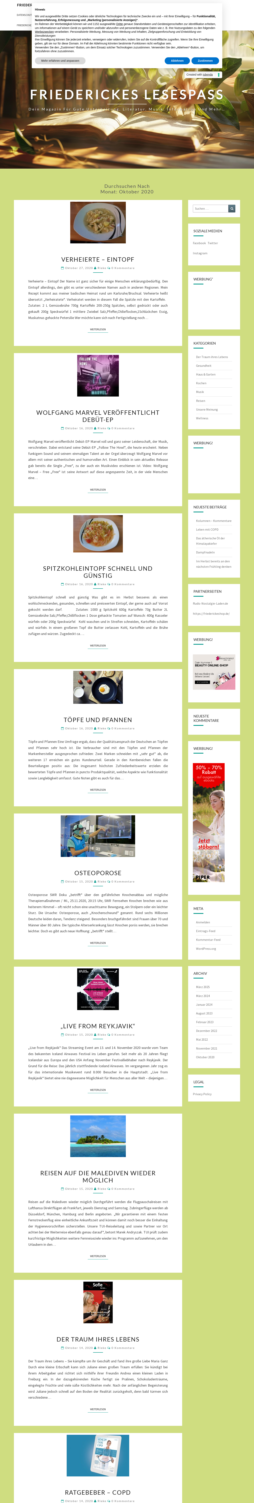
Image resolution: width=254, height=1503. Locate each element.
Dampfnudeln (205, 552)
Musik (200, 392)
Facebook (199, 243)
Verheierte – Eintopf (98, 259)
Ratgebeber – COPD (98, 1492)
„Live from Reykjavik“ (98, 1026)
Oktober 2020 (205, 1057)
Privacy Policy (202, 1094)
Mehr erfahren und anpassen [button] (60, 60)
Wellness (202, 418)
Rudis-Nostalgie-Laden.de (210, 603)
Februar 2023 (205, 1022)
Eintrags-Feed (205, 931)
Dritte (119, 24)
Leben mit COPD (207, 529)
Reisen (200, 401)
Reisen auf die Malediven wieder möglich (98, 1176)
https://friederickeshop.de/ (211, 614)
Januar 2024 (204, 1004)
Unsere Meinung (207, 409)
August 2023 (204, 1013)
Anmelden (203, 922)
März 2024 (203, 996)
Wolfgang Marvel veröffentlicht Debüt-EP (98, 416)
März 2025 (203, 987)
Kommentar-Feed (208, 940)
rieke (102, 268)
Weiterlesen (99, 329)
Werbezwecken (44, 31)
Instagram (200, 253)
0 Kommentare (123, 268)
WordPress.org (206, 949)
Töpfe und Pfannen (98, 719)
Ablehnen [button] (177, 60)
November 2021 (206, 1048)
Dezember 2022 (206, 1031)
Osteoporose (98, 872)
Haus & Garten (206, 374)
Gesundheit (204, 366)
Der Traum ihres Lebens (98, 1339)
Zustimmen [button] (205, 60)
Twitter (213, 243)
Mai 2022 (202, 1039)
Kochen (201, 383)
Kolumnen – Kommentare (214, 521)
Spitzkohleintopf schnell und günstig (98, 572)
